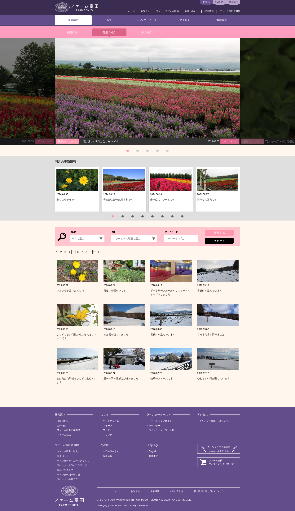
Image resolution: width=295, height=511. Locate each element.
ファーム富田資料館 (230, 11)
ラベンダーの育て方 (67, 479)
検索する (219, 232)
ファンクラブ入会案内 (167, 11)
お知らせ (145, 11)
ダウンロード (230, 141)
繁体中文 (233, 2)
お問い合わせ (192, 11)
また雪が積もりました (115, 334)
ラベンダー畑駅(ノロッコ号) (214, 420)
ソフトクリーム (111, 420)
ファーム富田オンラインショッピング (221, 462)
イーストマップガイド (160, 420)
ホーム (131, 11)
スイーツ (107, 425)
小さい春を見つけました (70, 290)
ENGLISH (220, 2)
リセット (219, 240)
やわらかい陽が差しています (213, 378)
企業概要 (154, 491)
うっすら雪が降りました (211, 334)
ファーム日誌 (64, 434)
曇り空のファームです (162, 199)
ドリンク (107, 434)
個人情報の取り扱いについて (208, 491)
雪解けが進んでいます (209, 290)
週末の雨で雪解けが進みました (120, 378)
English (152, 451)
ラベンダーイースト (147, 20)
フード (106, 430)
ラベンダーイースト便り (161, 430)
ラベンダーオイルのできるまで (73, 460)
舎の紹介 (146, 32)
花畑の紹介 (109, 32)
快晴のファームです (161, 378)
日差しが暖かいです (114, 290)
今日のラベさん (111, 451)
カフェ (110, 20)
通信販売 (221, 20)
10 (94, 252)
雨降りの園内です (207, 199)
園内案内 (73, 20)
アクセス (184, 20)
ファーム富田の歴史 (67, 451)
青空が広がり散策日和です (118, 199)
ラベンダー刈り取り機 (68, 474)
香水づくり (62, 456)
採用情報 (209, 11)
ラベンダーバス (157, 425)
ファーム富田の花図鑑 (68, 430)
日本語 (206, 2)
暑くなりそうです (66, 199)
